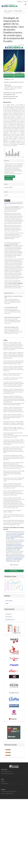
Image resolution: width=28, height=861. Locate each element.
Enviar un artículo (14, 570)
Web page (3, 781)
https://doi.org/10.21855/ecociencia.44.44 (15, 82)
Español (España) (9, 600)
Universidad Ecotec (5, 783)
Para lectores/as (8, 614)
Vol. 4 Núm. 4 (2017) (18, 11)
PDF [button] (14, 76)
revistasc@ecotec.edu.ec (8, 793)
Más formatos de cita (9, 176)
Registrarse (19, 1)
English (6, 603)
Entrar (25, 1)
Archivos (10, 11)
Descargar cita (8, 178)
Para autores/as (8, 616)
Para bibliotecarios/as (9, 619)
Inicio (5, 11)
